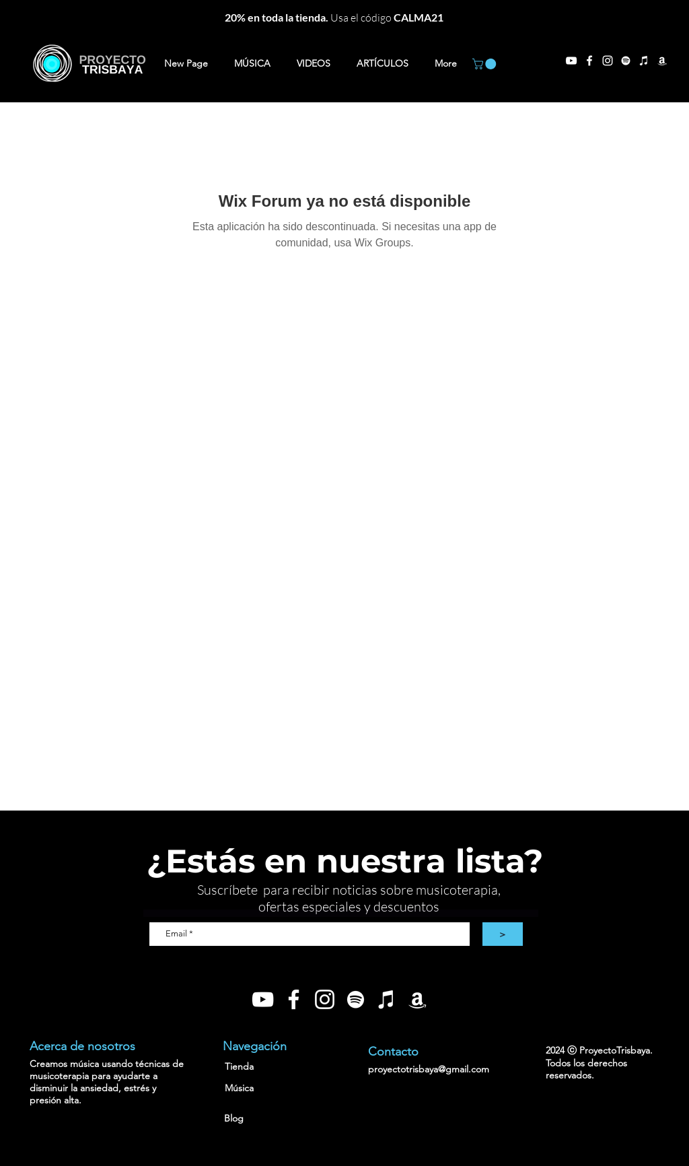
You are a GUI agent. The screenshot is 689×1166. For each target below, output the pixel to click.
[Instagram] (607, 60)
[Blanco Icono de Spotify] (625, 60)
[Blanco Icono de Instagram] (325, 999)
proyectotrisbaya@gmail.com (428, 1069)
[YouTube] (571, 60)
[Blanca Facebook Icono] (294, 999)
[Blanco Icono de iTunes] (644, 60)
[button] (485, 64)
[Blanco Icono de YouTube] (263, 999)
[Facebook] (589, 60)
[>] (502, 934)
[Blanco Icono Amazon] (662, 60)
